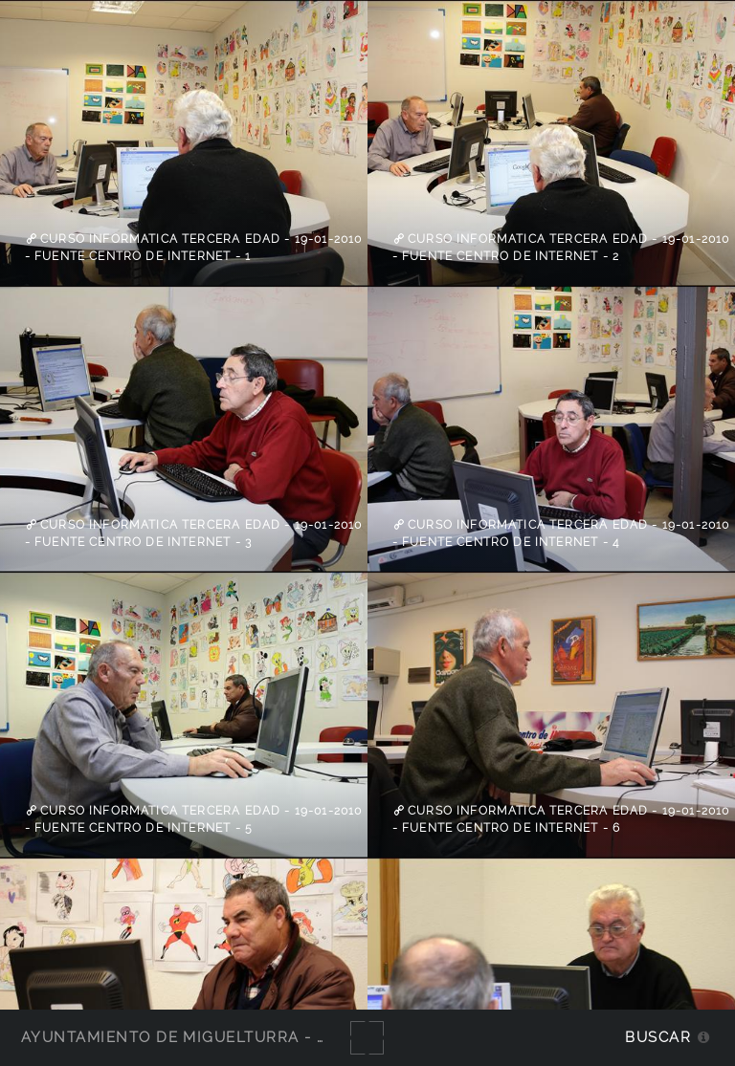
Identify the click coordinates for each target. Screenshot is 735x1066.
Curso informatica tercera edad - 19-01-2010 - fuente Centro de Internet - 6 (561, 819)
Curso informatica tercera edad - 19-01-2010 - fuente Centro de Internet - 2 (561, 247)
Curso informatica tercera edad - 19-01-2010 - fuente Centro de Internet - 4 (561, 533)
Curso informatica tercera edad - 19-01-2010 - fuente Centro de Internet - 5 (194, 819)
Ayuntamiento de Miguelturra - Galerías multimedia (262, 1037)
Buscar (658, 1037)
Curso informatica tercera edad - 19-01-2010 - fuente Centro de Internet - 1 (194, 247)
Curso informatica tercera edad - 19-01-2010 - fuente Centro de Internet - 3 (194, 533)
